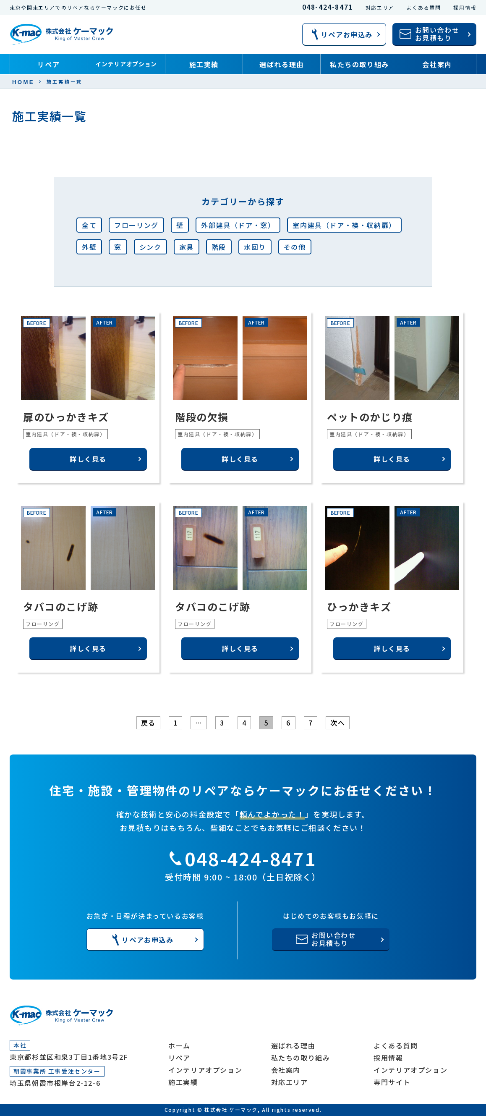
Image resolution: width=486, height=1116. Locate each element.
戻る (148, 723)
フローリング (136, 225)
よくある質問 (424, 7)
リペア (48, 64)
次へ (337, 723)
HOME (23, 82)
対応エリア (380, 7)
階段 (219, 247)
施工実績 (204, 64)
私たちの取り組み (359, 64)
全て (89, 225)
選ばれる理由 (281, 64)
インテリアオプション (126, 64)
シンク (150, 247)
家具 (186, 247)
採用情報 (464, 7)
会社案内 (437, 64)
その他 (295, 247)
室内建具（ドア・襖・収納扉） (344, 225)
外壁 (89, 247)
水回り (255, 247)
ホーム (179, 1045)
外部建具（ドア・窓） (238, 225)
